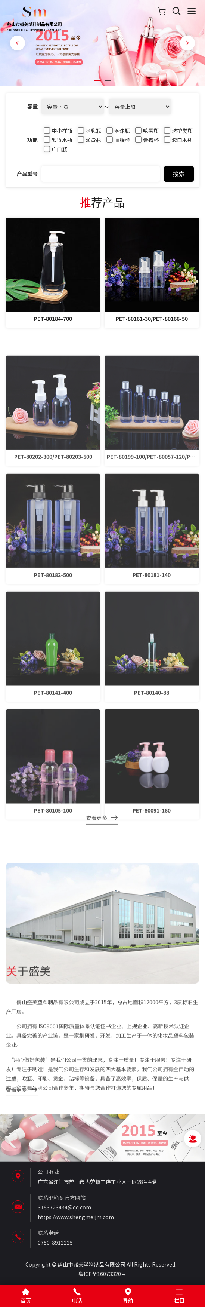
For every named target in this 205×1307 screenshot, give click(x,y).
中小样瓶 (58, 133)
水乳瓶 (90, 133)
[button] (97, 80)
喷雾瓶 (147, 133)
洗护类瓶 (178, 133)
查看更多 (96, 822)
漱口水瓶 (178, 143)
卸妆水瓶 (58, 143)
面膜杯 (118, 143)
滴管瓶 (90, 143)
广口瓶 (56, 152)
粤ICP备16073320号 (102, 1273)
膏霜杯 (147, 143)
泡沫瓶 (118, 133)
